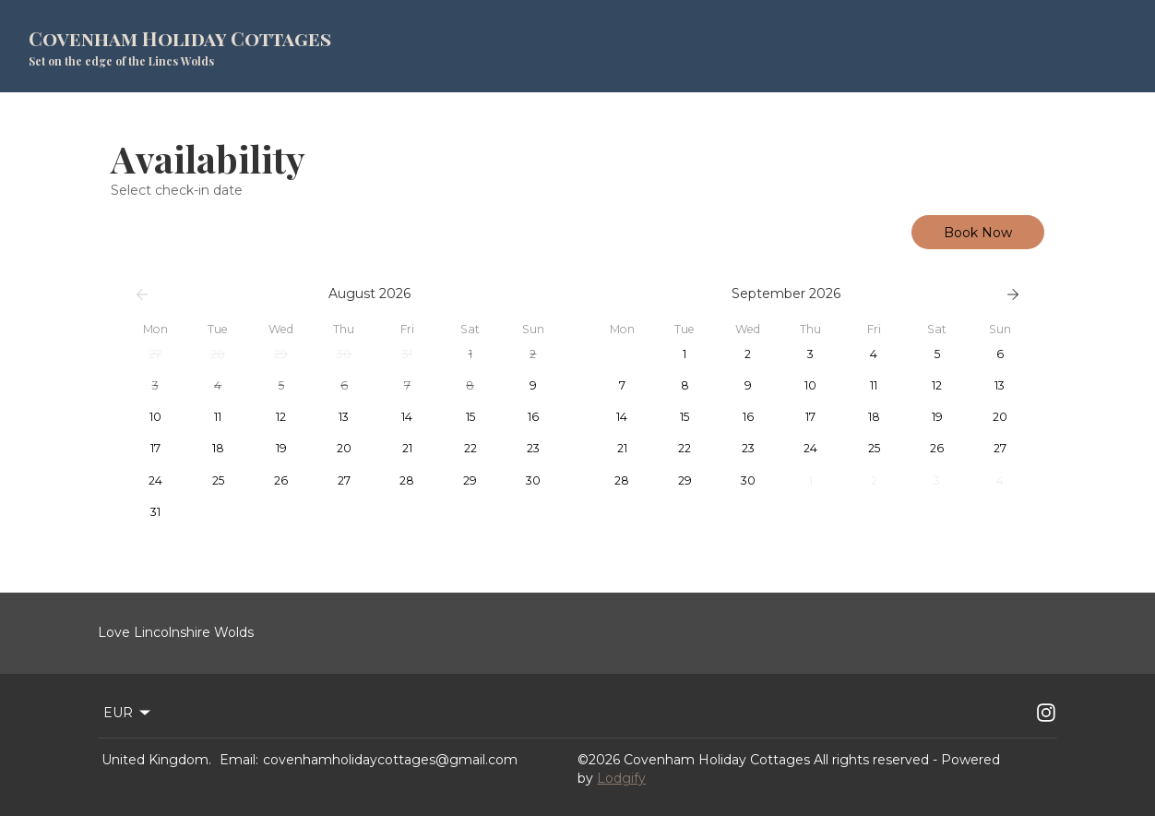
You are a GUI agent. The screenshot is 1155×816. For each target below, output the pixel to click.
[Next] (1012, 294)
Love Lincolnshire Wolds (176, 632)
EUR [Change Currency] (128, 712)
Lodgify (621, 778)
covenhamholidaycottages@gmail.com (390, 759)
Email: (239, 759)
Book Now (978, 232)
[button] (155, 354)
